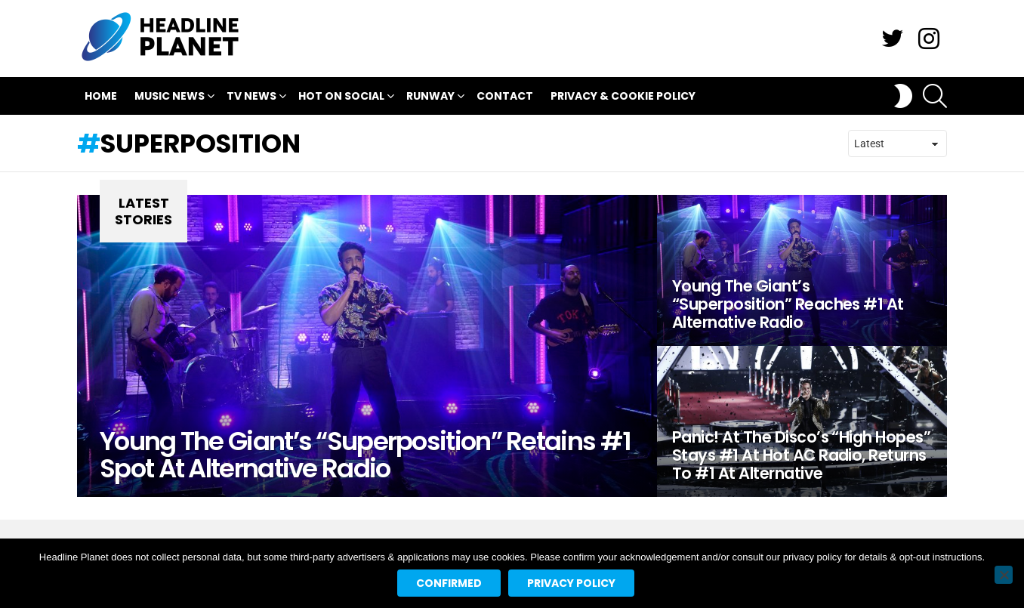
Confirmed (449, 583)
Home (101, 95)
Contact (505, 95)
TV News (251, 97)
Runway (430, 97)
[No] (1004, 575)
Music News (169, 97)
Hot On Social (341, 97)
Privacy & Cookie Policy (623, 95)
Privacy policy (571, 583)
